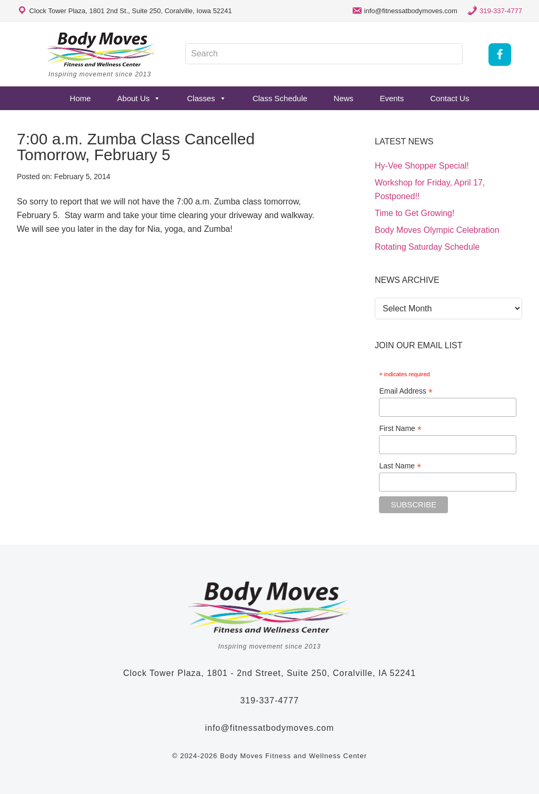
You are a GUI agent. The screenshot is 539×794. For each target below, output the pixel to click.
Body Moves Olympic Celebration (437, 230)
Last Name (400, 466)
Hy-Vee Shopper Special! (422, 165)
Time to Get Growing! (414, 213)
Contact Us (449, 98)
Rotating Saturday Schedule (427, 246)
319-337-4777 (501, 11)
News (344, 98)
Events (392, 98)
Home (80, 98)
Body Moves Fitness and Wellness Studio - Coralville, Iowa (101, 49)
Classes (206, 98)
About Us (139, 98)
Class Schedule (280, 98)
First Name (400, 429)
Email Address (406, 391)
